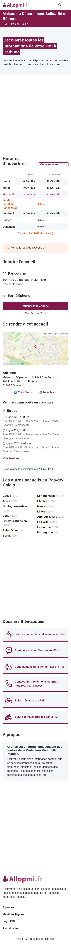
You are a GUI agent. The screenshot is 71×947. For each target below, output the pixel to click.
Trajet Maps (48, 392)
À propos (8, 907)
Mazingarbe (48, 532)
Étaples (46, 501)
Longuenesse (50, 495)
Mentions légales (13, 914)
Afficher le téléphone (35, 306)
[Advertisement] (35, 117)
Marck (45, 506)
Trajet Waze (23, 392)
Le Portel (47, 522)
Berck (10, 535)
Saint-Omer (14, 530)
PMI (5, 24)
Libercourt (48, 527)
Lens (10, 515)
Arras (10, 501)
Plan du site (10, 928)
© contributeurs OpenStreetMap (53, 334)
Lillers (45, 511)
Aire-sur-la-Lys (50, 516)
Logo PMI (9, 921)
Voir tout (11, 458)
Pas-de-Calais (19, 24)
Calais (10, 495)
